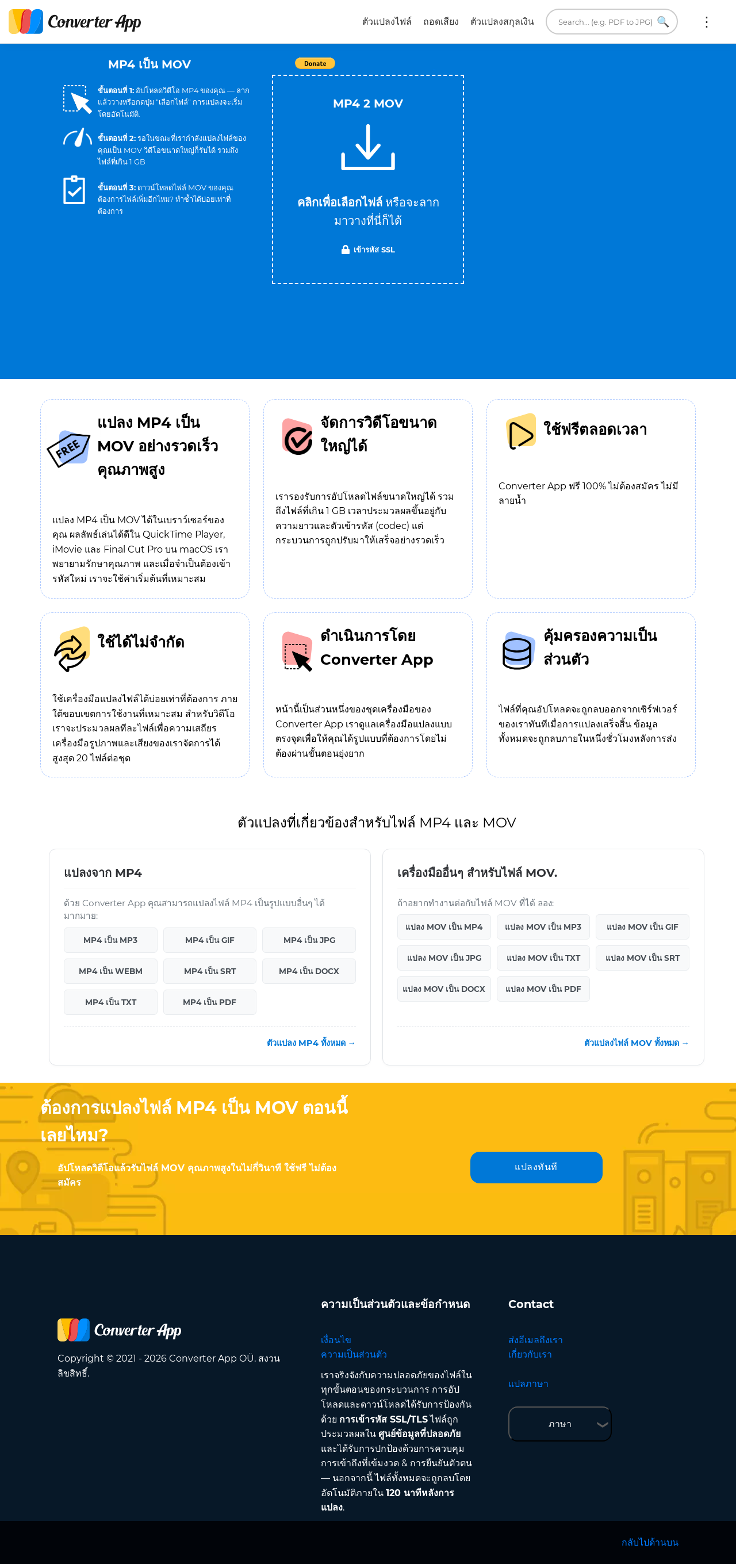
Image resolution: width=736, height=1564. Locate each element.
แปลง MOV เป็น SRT (642, 958)
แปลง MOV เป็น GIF (642, 926)
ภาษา (560, 1424)
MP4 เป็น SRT (210, 971)
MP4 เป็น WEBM (111, 971)
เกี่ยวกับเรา (530, 1354)
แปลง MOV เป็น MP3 (543, 926)
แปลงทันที (536, 1167)
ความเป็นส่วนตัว (354, 1354)
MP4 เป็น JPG (309, 940)
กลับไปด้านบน (650, 1542)
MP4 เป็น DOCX (309, 971)
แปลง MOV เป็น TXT (543, 958)
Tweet (434, 69)
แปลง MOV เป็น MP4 (443, 926)
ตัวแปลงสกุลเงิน (502, 21)
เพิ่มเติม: (706, 21)
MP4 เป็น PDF (209, 1002)
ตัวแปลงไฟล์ (387, 21)
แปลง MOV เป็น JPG (444, 958)
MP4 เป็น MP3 (110, 940)
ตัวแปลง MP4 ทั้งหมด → (311, 1043)
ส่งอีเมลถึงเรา (535, 1340)
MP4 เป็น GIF (210, 940)
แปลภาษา (528, 1383)
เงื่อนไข (336, 1340)
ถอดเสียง (441, 21)
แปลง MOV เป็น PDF (543, 989)
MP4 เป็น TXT (110, 1002)
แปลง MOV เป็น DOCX (443, 989)
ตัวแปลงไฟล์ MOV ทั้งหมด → (636, 1043)
